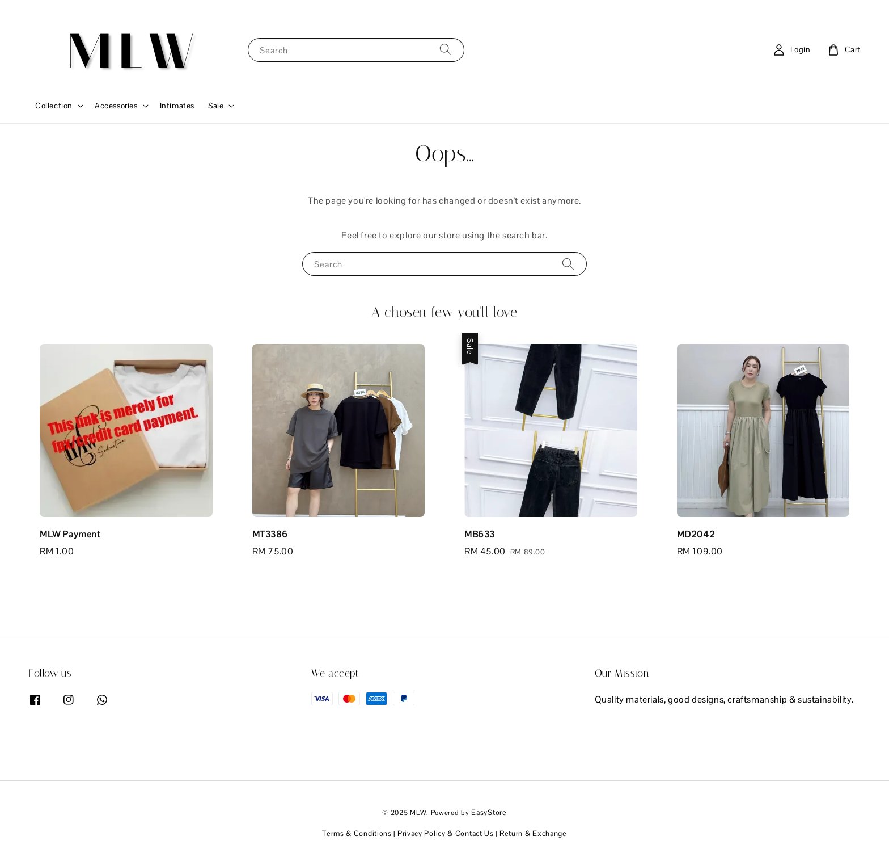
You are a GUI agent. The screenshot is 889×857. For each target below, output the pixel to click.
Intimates (177, 105)
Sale (215, 105)
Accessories (116, 105)
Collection (54, 105)
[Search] (445, 50)
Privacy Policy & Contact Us (445, 833)
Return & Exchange (533, 833)
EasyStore (488, 812)
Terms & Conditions (357, 833)
